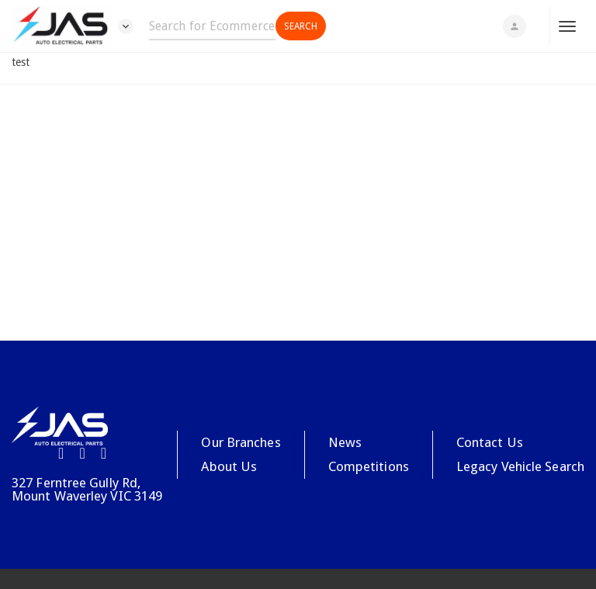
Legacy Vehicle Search (520, 466)
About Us (229, 466)
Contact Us (489, 442)
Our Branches (240, 442)
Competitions (368, 466)
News (345, 442)
